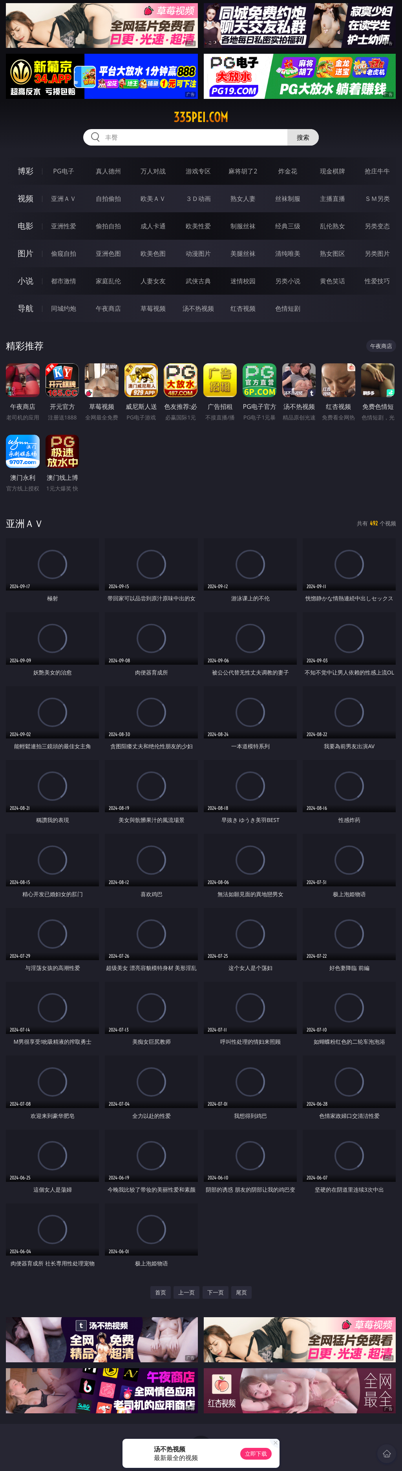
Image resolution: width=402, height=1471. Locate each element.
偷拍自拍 (108, 226)
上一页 (186, 1292)
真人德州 (108, 171)
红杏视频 (243, 308)
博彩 (25, 171)
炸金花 (287, 171)
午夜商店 (108, 308)
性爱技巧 (377, 281)
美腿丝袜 (243, 253)
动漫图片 (198, 253)
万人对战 (153, 171)
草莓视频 (153, 308)
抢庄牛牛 (377, 171)
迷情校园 (243, 281)
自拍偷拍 (108, 198)
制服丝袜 (243, 226)
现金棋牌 (332, 171)
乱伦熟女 (332, 226)
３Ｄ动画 (198, 198)
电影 (25, 226)
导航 (25, 308)
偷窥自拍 (63, 253)
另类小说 (287, 281)
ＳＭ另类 (377, 198)
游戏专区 (198, 171)
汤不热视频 (198, 308)
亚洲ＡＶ (63, 198)
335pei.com (201, 117)
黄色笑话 (332, 281)
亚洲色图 (108, 253)
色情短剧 (287, 308)
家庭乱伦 (108, 281)
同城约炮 (63, 308)
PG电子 (63, 171)
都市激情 (63, 281)
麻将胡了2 (242, 171)
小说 (25, 280)
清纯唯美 (287, 253)
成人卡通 (153, 226)
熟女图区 (332, 253)
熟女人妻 (243, 198)
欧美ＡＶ (153, 198)
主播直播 (332, 198)
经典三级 (287, 226)
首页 (160, 1292)
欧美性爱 (198, 226)
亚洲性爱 (63, 226)
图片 (25, 253)
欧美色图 (153, 253)
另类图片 (377, 253)
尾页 (241, 1292)
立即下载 (256, 1453)
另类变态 (377, 226)
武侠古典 (198, 281)
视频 (25, 198)
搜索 (303, 137)
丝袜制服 (287, 198)
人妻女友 (153, 281)
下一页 (215, 1292)
